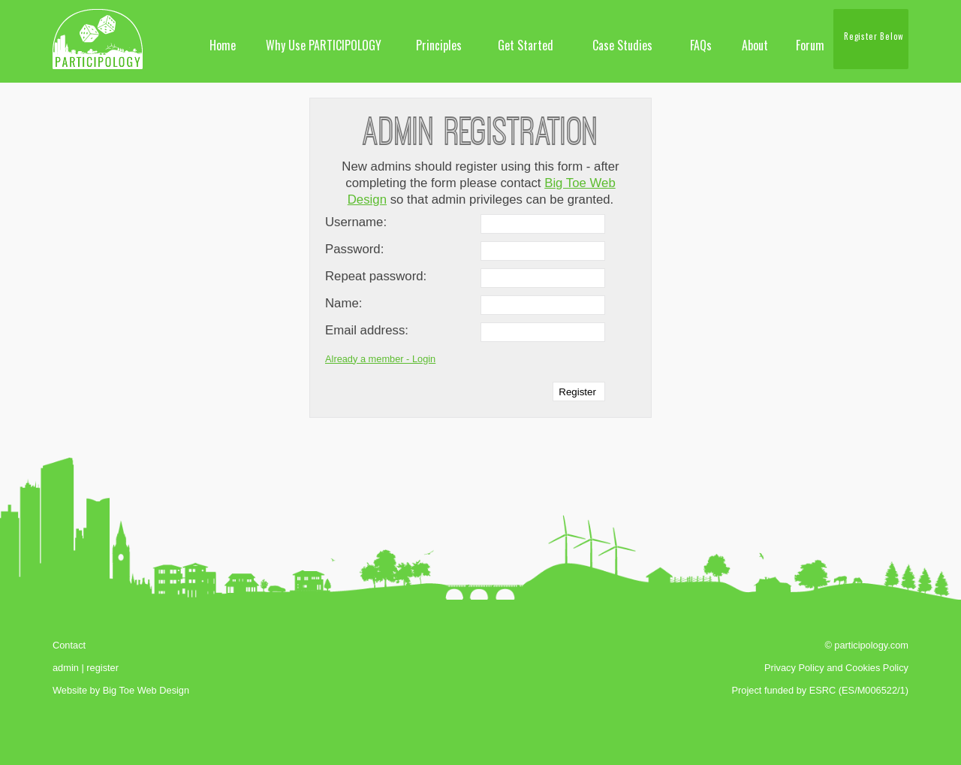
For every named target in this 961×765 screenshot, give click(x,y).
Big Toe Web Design (146, 690)
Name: (343, 303)
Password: (354, 249)
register (102, 667)
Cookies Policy (876, 667)
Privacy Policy (794, 667)
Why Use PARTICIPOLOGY (323, 45)
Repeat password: (375, 276)
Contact (69, 645)
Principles (439, 45)
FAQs (701, 45)
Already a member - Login (380, 358)
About (755, 45)
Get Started (525, 45)
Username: (356, 222)
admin (66, 667)
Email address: (366, 330)
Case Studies (622, 45)
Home (222, 45)
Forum (810, 45)
